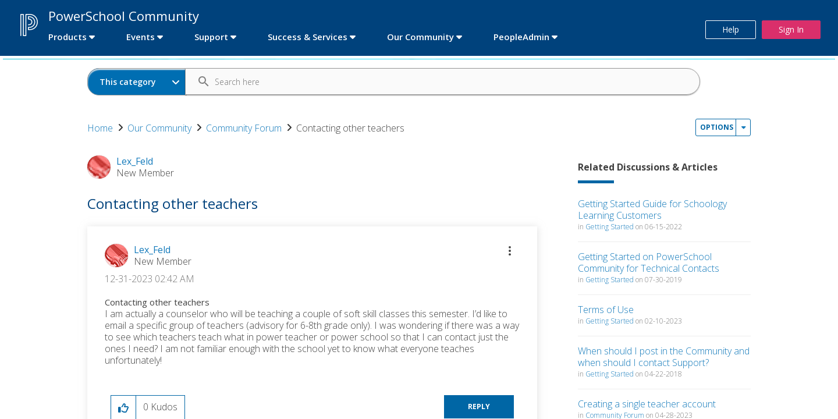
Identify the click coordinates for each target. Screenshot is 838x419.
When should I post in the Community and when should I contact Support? (664, 357)
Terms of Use (606, 309)
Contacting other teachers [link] (350, 128)
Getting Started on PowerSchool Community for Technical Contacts (648, 262)
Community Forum (244, 128)
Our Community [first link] (420, 36)
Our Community (159, 128)
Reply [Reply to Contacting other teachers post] (479, 406)
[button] (510, 250)
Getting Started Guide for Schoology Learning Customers (652, 209)
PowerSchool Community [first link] (123, 15)
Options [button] (716, 127)
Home (100, 128)
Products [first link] (67, 36)
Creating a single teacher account (647, 403)
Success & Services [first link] (307, 36)
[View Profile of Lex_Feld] (152, 249)
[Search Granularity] (137, 82)
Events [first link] (140, 36)
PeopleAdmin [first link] (521, 36)
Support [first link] (211, 36)
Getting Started (609, 227)
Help (730, 29)
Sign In (791, 29)
